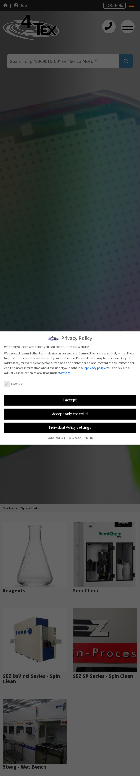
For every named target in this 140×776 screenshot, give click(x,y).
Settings (64, 372)
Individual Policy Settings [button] (70, 427)
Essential (13, 383)
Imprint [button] (88, 437)
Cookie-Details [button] (55, 437)
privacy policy (95, 367)
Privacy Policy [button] (73, 437)
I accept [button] (70, 399)
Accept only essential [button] (70, 413)
